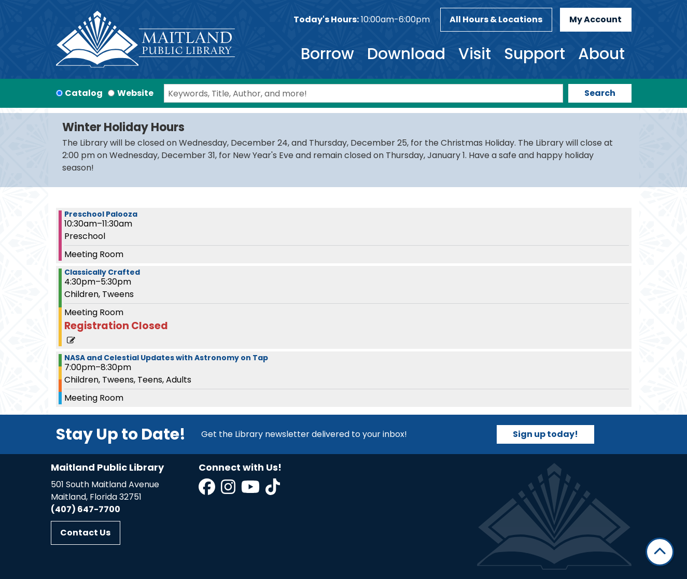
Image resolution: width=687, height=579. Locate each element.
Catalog (84, 93)
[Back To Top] (660, 552)
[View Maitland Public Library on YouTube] (251, 490)
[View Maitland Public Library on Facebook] (208, 490)
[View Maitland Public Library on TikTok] (272, 490)
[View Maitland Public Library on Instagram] (229, 490)
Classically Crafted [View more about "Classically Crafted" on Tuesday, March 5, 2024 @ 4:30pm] (102, 272)
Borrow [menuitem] (327, 54)
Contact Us (85, 533)
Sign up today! (545, 434)
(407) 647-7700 (85, 509)
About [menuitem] (601, 54)
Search (599, 93)
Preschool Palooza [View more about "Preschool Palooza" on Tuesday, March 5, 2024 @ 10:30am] (100, 214)
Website (135, 93)
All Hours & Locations (496, 19)
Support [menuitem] (534, 54)
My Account (595, 19)
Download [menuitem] (406, 54)
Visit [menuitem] (474, 54)
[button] (361, 19)
